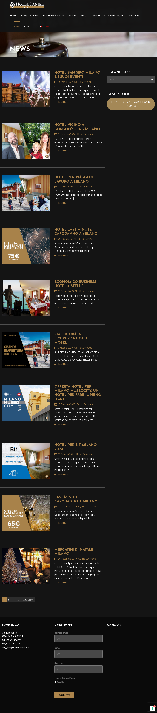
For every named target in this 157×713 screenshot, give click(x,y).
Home (13, 16)
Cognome (58, 663)
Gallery (134, 16)
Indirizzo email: (61, 633)
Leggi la (64, 678)
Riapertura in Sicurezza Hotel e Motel (73, 338)
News (17, 27)
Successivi (28, 599)
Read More (63, 102)
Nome (57, 648)
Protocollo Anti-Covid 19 (109, 16)
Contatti (30, 27)
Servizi (85, 16)
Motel (73, 16)
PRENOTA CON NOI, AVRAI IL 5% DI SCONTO (130, 104)
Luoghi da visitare (53, 16)
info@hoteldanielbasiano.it (19, 647)
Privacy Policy (68, 678)
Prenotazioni (29, 16)
